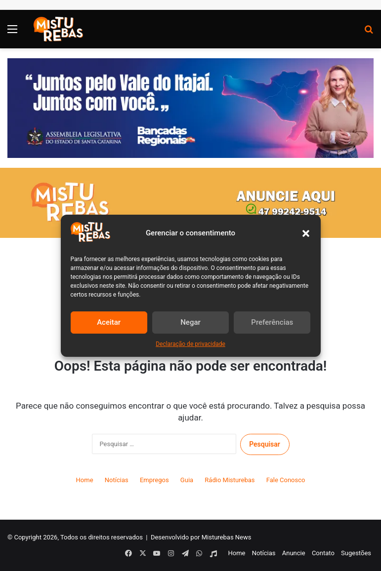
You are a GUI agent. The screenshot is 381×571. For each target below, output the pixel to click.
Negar (190, 322)
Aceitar (109, 322)
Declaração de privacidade (190, 344)
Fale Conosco (285, 480)
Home (84, 480)
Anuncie (293, 553)
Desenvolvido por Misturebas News (201, 537)
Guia (186, 480)
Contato (323, 553)
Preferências (272, 322)
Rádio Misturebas (229, 480)
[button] (306, 233)
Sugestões (356, 553)
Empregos (154, 480)
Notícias (116, 480)
